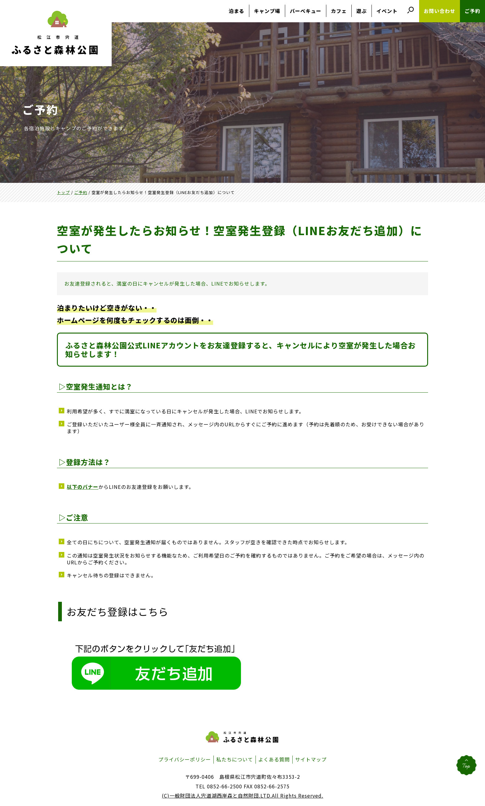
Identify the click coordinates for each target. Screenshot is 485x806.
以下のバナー (82, 486)
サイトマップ (311, 759)
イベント (386, 11)
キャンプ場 (267, 11)
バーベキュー (305, 11)
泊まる (236, 11)
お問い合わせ (439, 11)
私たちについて (234, 759)
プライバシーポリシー (184, 759)
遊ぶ (361, 11)
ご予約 (472, 11)
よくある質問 (274, 759)
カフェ (339, 11)
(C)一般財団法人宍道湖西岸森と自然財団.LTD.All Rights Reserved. (242, 795)
